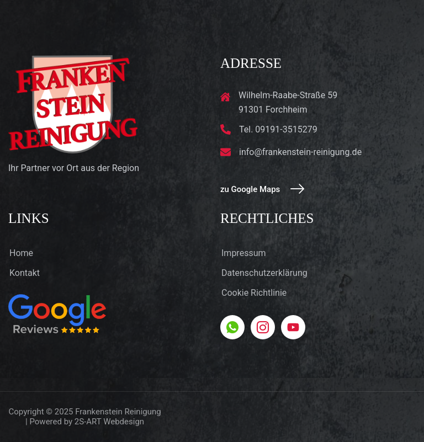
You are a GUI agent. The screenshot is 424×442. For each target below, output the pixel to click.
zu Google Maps (262, 189)
